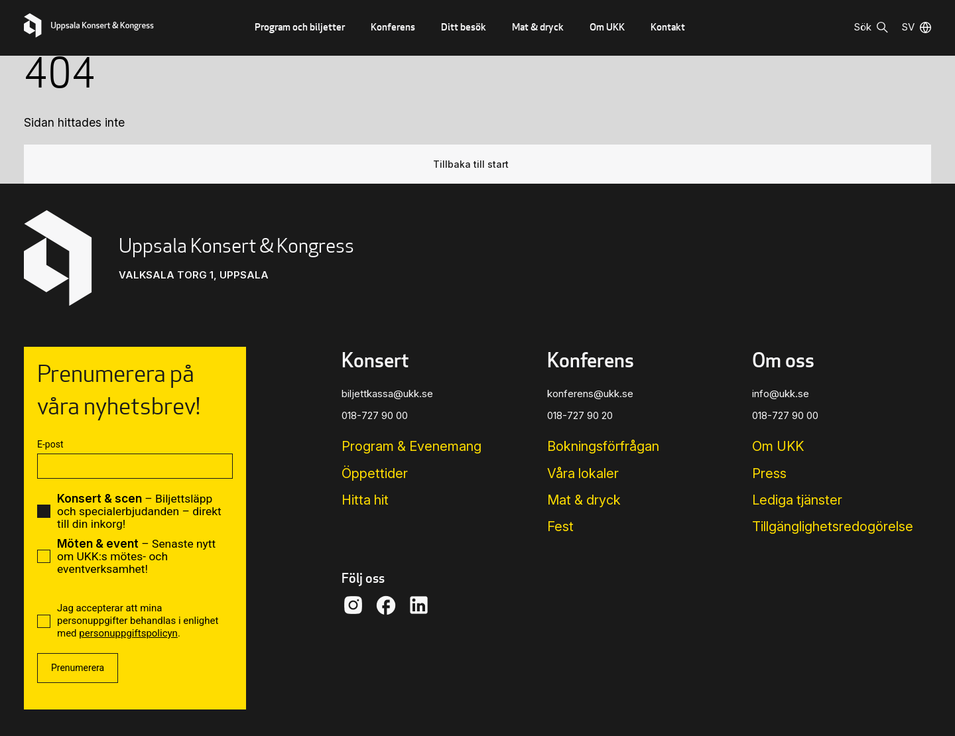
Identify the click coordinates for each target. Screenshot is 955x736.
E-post (50, 444)
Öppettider (375, 473)
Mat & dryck (538, 27)
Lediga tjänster (797, 500)
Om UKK (607, 27)
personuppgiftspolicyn (128, 633)
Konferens (393, 27)
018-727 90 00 (375, 415)
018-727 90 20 (580, 415)
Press (769, 473)
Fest (560, 526)
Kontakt (668, 27)
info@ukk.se (780, 393)
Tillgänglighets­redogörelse (832, 526)
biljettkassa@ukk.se (387, 393)
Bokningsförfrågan (603, 446)
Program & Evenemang (411, 446)
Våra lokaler (583, 473)
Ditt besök (463, 27)
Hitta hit (365, 500)
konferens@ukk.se (590, 393)
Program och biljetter (300, 27)
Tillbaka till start (471, 164)
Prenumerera (77, 667)
